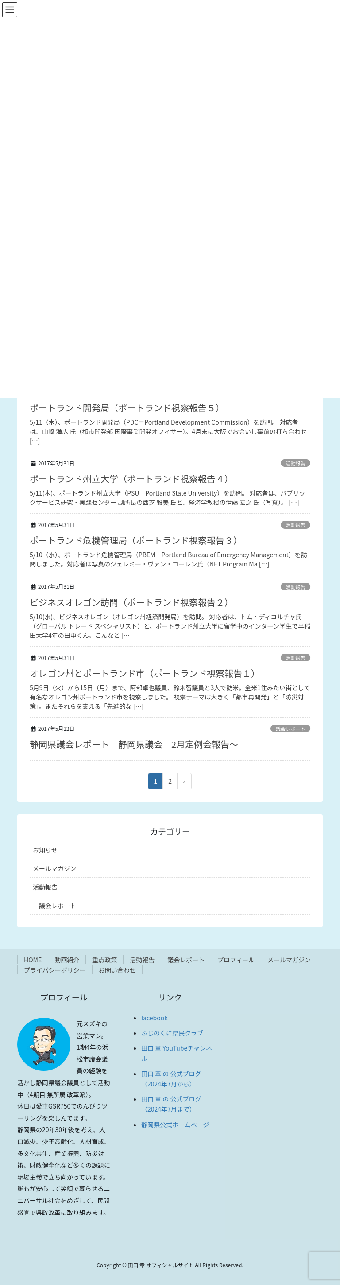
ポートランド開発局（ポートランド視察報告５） (127, 407)
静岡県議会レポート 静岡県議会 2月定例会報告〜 (134, 744)
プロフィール (236, 959)
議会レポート (290, 728)
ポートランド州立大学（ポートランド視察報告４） (131, 478)
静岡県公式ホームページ (175, 1124)
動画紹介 (66, 959)
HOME (33, 959)
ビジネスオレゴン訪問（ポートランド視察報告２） (131, 602)
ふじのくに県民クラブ (172, 1032)
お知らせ (45, 849)
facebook (154, 1017)
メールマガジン (54, 868)
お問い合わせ (117, 969)
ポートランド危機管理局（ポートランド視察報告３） (136, 540)
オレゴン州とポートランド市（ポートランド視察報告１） (145, 673)
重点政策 (104, 959)
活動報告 (295, 463)
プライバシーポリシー (55, 969)
